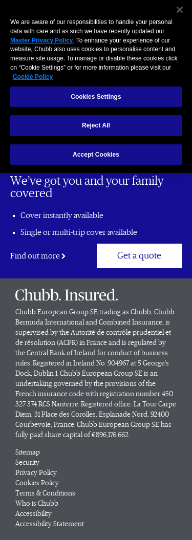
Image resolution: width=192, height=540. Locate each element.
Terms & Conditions (45, 493)
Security (27, 462)
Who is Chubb (36, 503)
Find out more (38, 256)
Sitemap (27, 452)
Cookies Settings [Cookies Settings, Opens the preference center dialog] (96, 94)
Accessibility (33, 513)
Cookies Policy (37, 483)
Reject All (96, 122)
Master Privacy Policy (41, 37)
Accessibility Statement (49, 524)
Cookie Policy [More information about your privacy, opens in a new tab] (33, 74)
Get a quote (139, 256)
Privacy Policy (36, 473)
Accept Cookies (96, 152)
